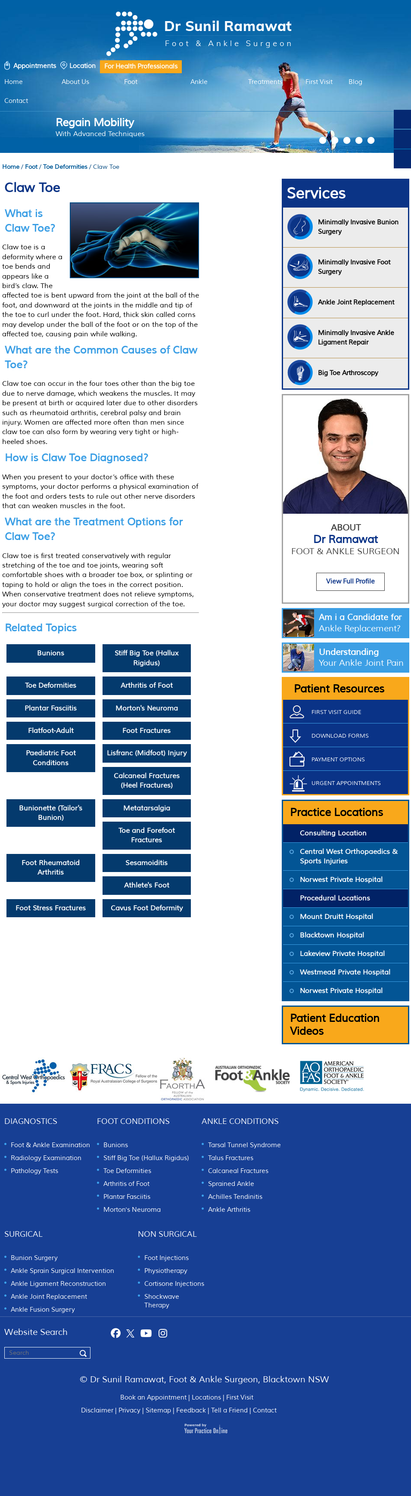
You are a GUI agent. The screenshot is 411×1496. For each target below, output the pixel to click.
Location (82, 66)
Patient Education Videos (335, 1025)
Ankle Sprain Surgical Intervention (62, 1271)
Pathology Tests (34, 1171)
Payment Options (338, 759)
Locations (206, 1398)
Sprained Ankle (231, 1184)
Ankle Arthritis (229, 1210)
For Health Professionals (140, 66)
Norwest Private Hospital (341, 879)
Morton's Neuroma (146, 708)
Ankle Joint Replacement (49, 1297)
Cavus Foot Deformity (147, 908)
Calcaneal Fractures (238, 1171)
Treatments (265, 82)
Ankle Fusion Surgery (43, 1310)
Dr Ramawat (345, 545)
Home (13, 82)
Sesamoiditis (146, 863)
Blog (355, 82)
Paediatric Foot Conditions (51, 758)
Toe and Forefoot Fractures (146, 835)
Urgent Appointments (346, 783)
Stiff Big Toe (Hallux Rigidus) (146, 658)
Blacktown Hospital (332, 935)
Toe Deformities (65, 167)
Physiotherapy (165, 1271)
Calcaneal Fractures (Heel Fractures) (147, 781)
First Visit (319, 82)
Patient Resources (339, 689)
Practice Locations (336, 812)
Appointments (34, 66)
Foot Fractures (146, 730)
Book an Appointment (153, 1398)
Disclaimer (97, 1410)
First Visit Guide (336, 712)
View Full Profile (350, 581)
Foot (130, 82)
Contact (16, 101)
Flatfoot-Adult (51, 730)
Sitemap (158, 1410)
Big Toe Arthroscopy (348, 373)
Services (316, 193)
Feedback (191, 1410)
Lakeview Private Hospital (342, 954)
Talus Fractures (230, 1158)
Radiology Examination (46, 1158)
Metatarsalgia (146, 808)
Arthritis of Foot (147, 685)
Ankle (199, 82)
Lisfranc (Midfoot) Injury (147, 753)
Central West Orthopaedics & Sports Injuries (349, 856)
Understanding (363, 657)
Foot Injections (166, 1258)
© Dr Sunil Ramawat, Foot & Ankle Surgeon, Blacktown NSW (204, 1379)
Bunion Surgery (34, 1258)
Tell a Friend (229, 1410)
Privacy (129, 1410)
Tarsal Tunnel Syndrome (244, 1145)
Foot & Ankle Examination (50, 1145)
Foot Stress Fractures (51, 908)
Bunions (50, 653)
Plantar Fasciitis (51, 708)
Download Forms (340, 735)
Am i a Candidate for (363, 623)
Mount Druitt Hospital (336, 916)
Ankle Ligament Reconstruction (58, 1284)
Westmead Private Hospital (345, 972)
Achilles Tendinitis (235, 1197)
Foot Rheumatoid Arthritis (51, 868)
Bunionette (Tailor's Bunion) (50, 813)
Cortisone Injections (174, 1284)
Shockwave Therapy (161, 1301)
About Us (75, 82)
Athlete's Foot (146, 885)
